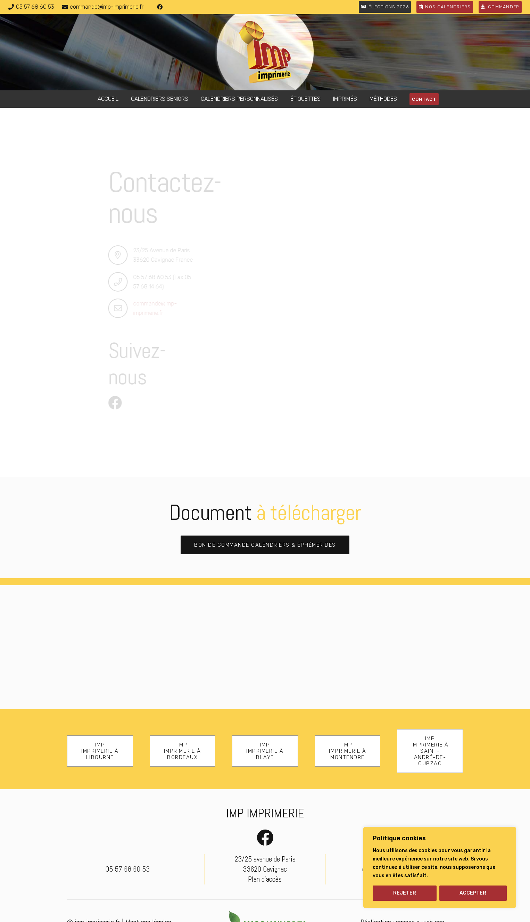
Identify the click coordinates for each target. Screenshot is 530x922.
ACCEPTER (472, 893)
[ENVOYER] (299, 434)
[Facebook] (159, 7)
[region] (439, 867)
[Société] (358, 167)
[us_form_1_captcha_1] (358, 376)
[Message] (358, 293)
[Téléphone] (358, 193)
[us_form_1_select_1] (358, 247)
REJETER (404, 893)
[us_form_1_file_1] (358, 339)
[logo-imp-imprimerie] (265, 52)
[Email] (358, 221)
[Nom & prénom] (358, 140)
